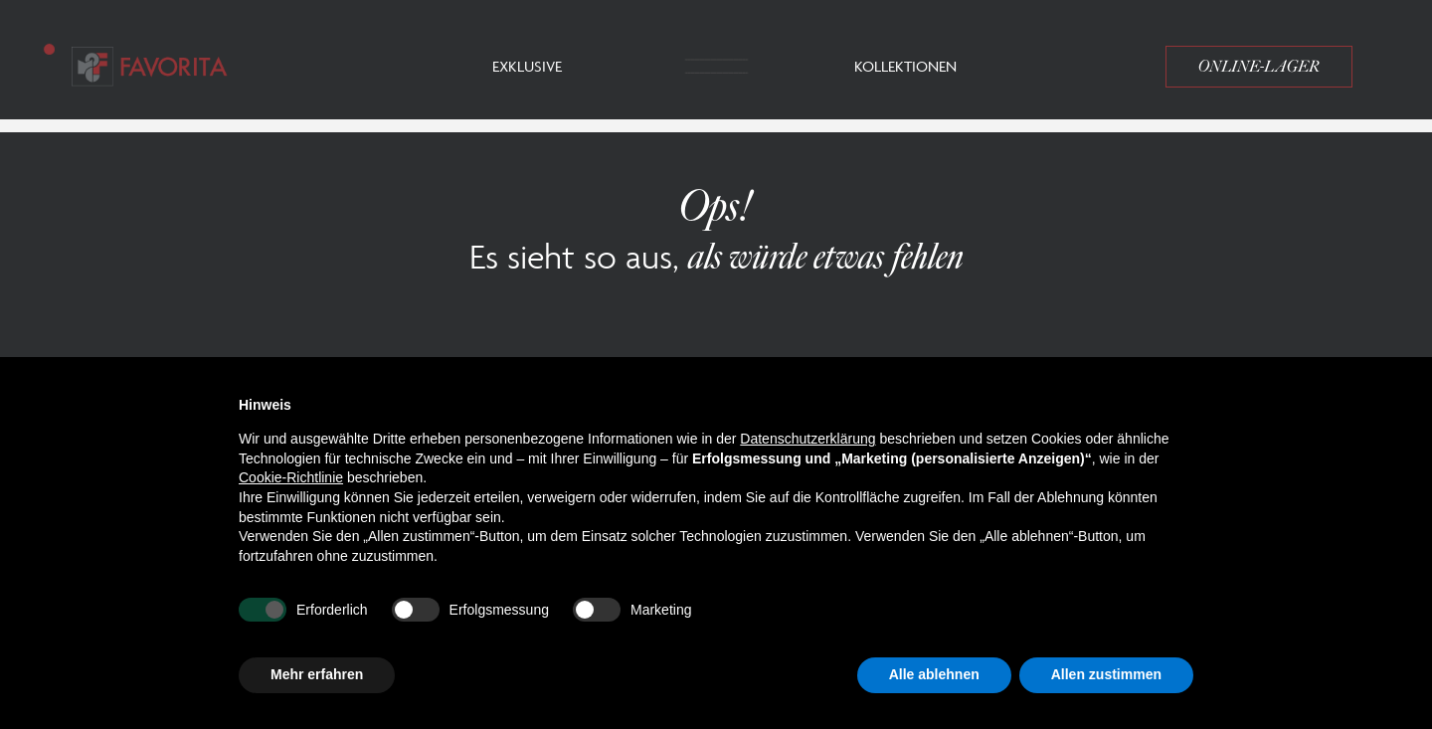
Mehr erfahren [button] (316, 674)
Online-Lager (1259, 67)
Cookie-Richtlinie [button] (291, 477)
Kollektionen (905, 66)
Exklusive (527, 66)
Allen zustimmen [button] (1106, 674)
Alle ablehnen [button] (934, 674)
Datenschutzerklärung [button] (807, 439)
